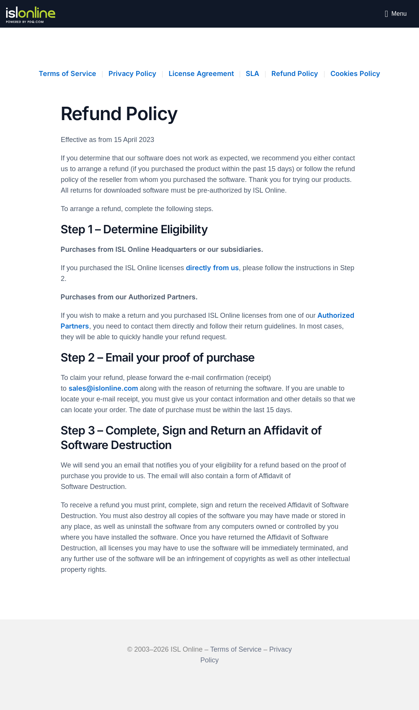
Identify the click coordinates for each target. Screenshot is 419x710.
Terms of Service (67, 73)
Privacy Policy (132, 73)
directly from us (212, 268)
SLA (252, 73)
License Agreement (201, 73)
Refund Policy (294, 73)
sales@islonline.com (103, 388)
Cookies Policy (355, 73)
